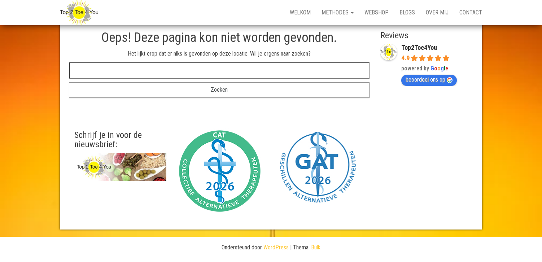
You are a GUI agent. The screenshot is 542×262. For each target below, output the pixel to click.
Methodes (338, 12)
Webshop (376, 12)
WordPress (276, 247)
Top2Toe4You (419, 47)
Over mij (437, 12)
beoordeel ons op (429, 79)
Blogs (407, 12)
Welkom (300, 12)
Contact (470, 12)
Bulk (315, 247)
